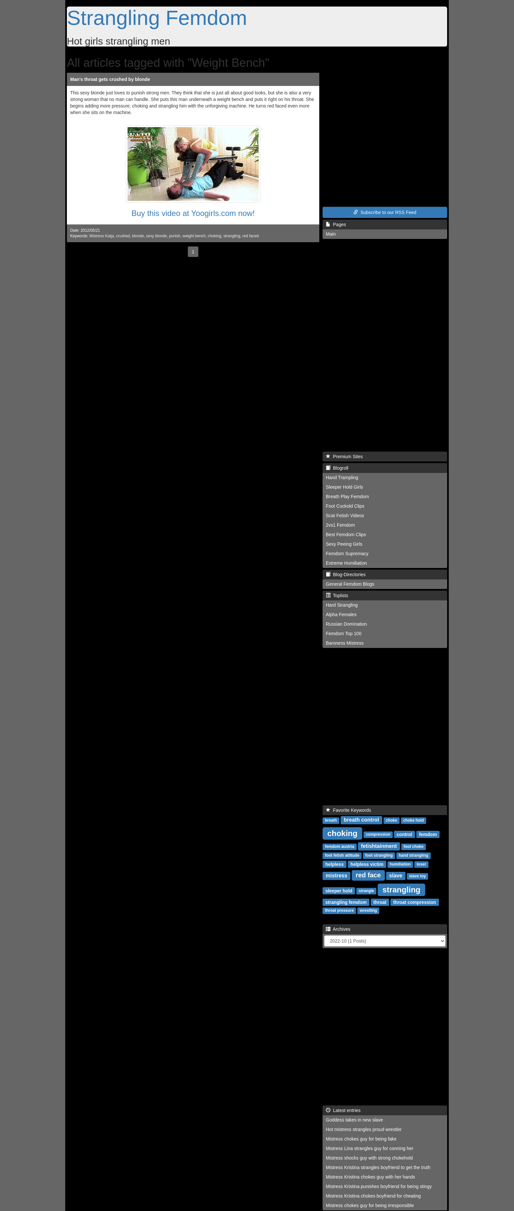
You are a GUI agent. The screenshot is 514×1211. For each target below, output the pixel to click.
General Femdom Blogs (350, 584)
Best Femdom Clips (346, 534)
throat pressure (339, 910)
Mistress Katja (101, 236)
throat (379, 902)
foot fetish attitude (342, 855)
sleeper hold (338, 890)
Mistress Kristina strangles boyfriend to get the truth (378, 1167)
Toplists (337, 595)
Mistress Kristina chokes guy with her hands (370, 1177)
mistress (336, 875)
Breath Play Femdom (347, 496)
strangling (231, 236)
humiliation (400, 864)
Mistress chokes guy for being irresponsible (370, 1205)
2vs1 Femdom (340, 525)
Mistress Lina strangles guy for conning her (369, 1148)
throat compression (414, 902)
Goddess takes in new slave (354, 1120)
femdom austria (339, 846)
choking (214, 236)
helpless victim (366, 864)
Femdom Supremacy (347, 553)
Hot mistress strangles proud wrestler (364, 1129)
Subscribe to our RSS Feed (384, 212)
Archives (338, 929)
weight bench (194, 236)
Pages (336, 224)
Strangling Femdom (157, 17)
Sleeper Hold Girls (344, 487)
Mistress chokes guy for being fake (361, 1139)
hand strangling (413, 855)
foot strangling (379, 855)
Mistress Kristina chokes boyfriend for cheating (373, 1196)
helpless (334, 864)
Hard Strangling (342, 605)
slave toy (417, 876)
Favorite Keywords (348, 810)
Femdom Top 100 (344, 633)
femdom (428, 834)
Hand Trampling (342, 477)
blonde (138, 236)
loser (421, 864)
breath (331, 820)
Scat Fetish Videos (345, 515)
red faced (251, 236)
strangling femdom (345, 902)
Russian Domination (346, 624)
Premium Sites (344, 456)
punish (174, 236)
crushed (123, 236)
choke (391, 820)
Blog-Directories (346, 574)
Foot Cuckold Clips (345, 506)
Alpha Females (341, 614)
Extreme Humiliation (346, 563)
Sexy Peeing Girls (344, 544)
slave (395, 875)
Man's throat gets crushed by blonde (110, 79)
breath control (361, 820)
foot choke (414, 846)
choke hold (413, 820)
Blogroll (337, 468)
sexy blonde (156, 236)
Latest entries (343, 1110)
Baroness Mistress (345, 643)
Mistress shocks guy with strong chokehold (369, 1158)
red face (368, 875)
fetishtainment (379, 846)
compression (378, 834)
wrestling (368, 910)
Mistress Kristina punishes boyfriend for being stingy (379, 1186)
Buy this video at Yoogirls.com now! (193, 213)
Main (331, 234)
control (404, 834)
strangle (366, 891)
